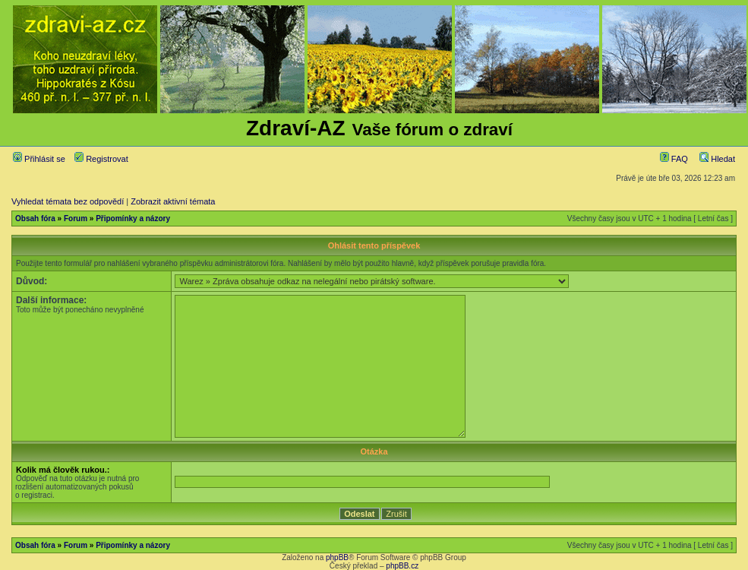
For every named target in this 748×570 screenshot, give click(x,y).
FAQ (674, 158)
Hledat (717, 158)
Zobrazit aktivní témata (173, 201)
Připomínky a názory (133, 218)
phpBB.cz (402, 566)
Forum (75, 218)
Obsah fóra (35, 218)
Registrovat (101, 158)
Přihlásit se (39, 158)
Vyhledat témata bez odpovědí (67, 201)
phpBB (337, 557)
